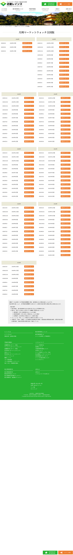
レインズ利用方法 (39, 345)
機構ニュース (7, 357)
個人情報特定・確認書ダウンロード (13, 377)
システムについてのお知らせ (42, 373)
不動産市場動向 (8, 26)
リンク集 (33, 387)
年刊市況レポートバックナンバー (12, 350)
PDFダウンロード (27, 43)
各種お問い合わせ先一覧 (36, 383)
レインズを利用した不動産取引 (42, 336)
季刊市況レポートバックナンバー (12, 354)
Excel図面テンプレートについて (43, 354)
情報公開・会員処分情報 (10, 336)
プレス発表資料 (8, 359)
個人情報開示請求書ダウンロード (12, 375)
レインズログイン (39, 359)
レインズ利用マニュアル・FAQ (42, 352)
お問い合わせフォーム (36, 385)
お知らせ (37, 372)
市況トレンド (7, 352)
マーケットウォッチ (9, 356)
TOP (1, 26)
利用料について (39, 346)
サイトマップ (34, 389)
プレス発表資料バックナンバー (11, 361)
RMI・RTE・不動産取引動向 (11, 363)
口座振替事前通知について (41, 348)
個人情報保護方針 (8, 372)
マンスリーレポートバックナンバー (13, 346)
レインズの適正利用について (42, 357)
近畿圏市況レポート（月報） (11, 345)
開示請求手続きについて (10, 373)
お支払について (39, 350)
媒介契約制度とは (39, 334)
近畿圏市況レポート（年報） (11, 348)
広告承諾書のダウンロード (41, 356)
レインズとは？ (8, 334)
